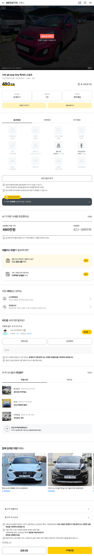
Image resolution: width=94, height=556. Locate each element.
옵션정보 (17, 120)
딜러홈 (86, 332)
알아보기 (47, 261)
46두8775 (15, 2)
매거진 (69, 380)
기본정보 (47, 120)
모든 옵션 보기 (47, 178)
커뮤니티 (24, 380)
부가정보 (77, 120)
